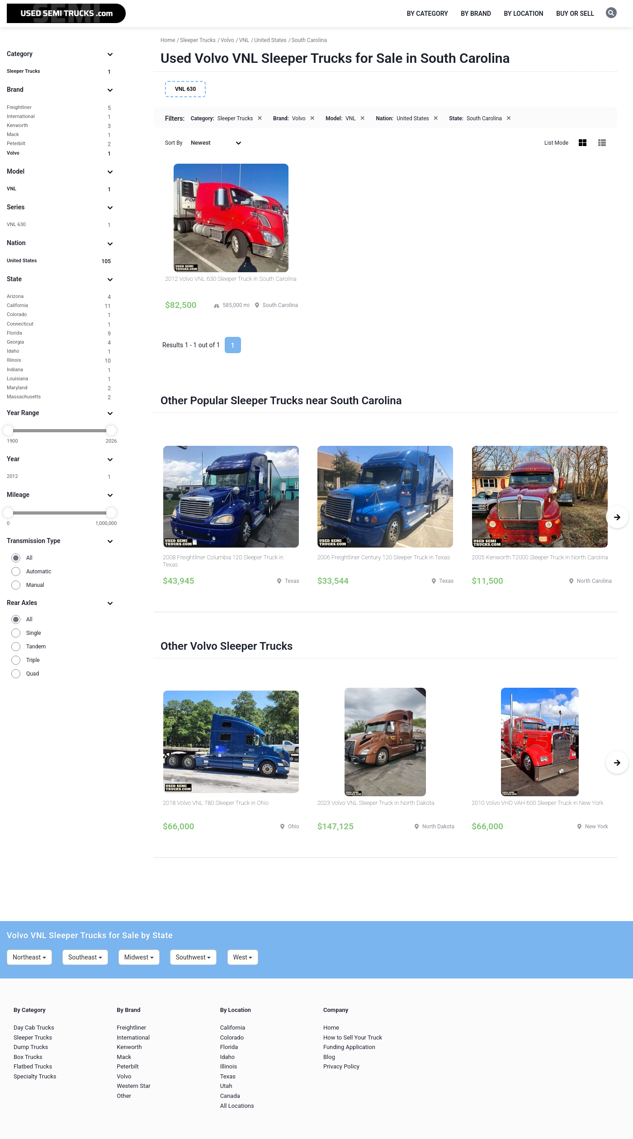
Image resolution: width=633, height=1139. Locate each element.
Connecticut (59, 324)
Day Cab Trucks (34, 1027)
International (59, 116)
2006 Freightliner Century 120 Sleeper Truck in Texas (383, 557)
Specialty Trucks (35, 1076)
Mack (59, 135)
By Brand (476, 13)
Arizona (59, 296)
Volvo (59, 153)
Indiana (59, 370)
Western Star (133, 1085)
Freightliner (59, 107)
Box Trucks (28, 1057)
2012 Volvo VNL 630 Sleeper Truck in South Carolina (231, 278)
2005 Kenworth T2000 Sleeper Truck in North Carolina (540, 557)
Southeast (85, 957)
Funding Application (349, 1047)
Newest (216, 142)
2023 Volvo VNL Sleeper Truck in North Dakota (376, 802)
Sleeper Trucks (59, 71)
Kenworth (59, 126)
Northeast (29, 957)
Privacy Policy (341, 1066)
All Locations (237, 1105)
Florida (59, 333)
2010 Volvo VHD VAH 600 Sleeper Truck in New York (537, 802)
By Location (523, 13)
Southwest (193, 957)
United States (59, 261)
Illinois (59, 360)
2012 (59, 476)
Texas (228, 1076)
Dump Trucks (31, 1047)
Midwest (139, 957)
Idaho (59, 351)
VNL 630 (59, 225)
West (243, 957)
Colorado (59, 315)
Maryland (59, 388)
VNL (59, 189)
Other (124, 1095)
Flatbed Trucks (33, 1066)
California (59, 305)
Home (331, 1027)
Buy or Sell (575, 13)
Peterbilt (59, 144)
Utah (226, 1085)
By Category (427, 13)
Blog (329, 1057)
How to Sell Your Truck (352, 1037)
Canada (230, 1095)
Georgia (59, 342)
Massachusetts (59, 397)
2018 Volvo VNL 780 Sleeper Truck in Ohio (216, 802)
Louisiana (59, 379)
